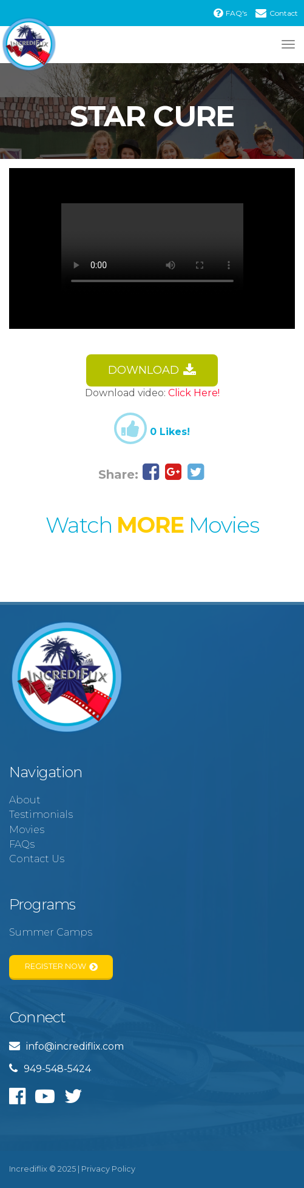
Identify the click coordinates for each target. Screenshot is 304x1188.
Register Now (61, 966)
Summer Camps (50, 932)
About (25, 800)
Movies (26, 829)
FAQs (22, 844)
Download (152, 370)
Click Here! (194, 393)
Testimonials (41, 814)
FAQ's (230, 13)
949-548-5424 (50, 1069)
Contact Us (36, 859)
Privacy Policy (108, 1168)
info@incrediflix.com (66, 1046)
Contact (276, 13)
